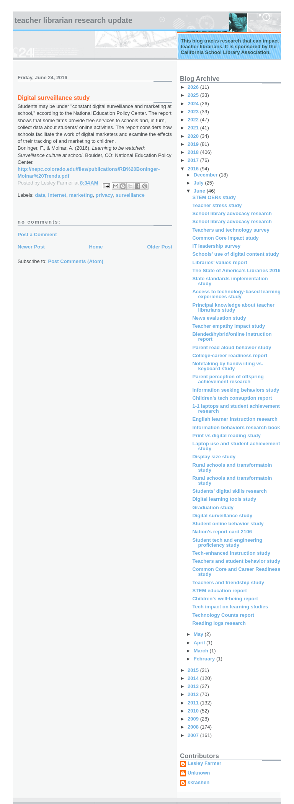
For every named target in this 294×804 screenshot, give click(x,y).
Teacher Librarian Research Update (73, 20)
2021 (194, 128)
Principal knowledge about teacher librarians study (233, 307)
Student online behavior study (227, 523)
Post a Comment (37, 234)
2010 (194, 711)
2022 (194, 120)
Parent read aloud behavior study (231, 347)
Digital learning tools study (224, 499)
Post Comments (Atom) (75, 261)
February (205, 659)
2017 (194, 160)
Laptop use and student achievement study (236, 446)
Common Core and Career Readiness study (236, 571)
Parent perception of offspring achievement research (227, 379)
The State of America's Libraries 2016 (236, 270)
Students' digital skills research (229, 491)
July (199, 183)
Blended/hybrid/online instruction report (231, 336)
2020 (194, 136)
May (199, 634)
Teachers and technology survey (230, 230)
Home (96, 247)
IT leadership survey (216, 246)
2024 (194, 103)
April (200, 642)
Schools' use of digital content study (235, 254)
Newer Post (31, 247)
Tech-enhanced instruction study (231, 553)
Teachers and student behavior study (236, 561)
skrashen (198, 782)
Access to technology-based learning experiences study (236, 294)
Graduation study (213, 507)
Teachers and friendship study (228, 582)
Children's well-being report (225, 598)
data (40, 195)
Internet (57, 195)
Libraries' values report (219, 262)
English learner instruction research (235, 419)
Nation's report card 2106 (222, 531)
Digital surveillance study (222, 515)
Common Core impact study (225, 238)
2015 (194, 670)
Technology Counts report (223, 615)
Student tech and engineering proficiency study (227, 542)
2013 (194, 686)
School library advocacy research (231, 213)
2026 (194, 87)
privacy (104, 195)
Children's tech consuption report (232, 398)
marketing (81, 195)
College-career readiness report (229, 355)
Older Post (159, 247)
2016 (194, 169)
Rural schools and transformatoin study (232, 467)
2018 (194, 152)
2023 (194, 111)
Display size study (213, 456)
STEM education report (219, 590)
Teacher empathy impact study (228, 326)
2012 (194, 694)
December (206, 175)
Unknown (199, 773)
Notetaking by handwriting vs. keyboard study (227, 366)
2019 (194, 144)
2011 (194, 703)
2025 (194, 95)
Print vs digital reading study (226, 435)
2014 (194, 678)
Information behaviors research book (236, 427)
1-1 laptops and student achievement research (235, 408)
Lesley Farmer (204, 763)
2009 (194, 719)
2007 (194, 735)
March (202, 651)
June (200, 191)
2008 (194, 727)
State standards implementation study (230, 281)
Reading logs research (218, 623)
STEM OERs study (213, 197)
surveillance (130, 195)
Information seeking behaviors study (235, 390)
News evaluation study (219, 318)
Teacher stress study (217, 205)
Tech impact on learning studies (230, 607)
